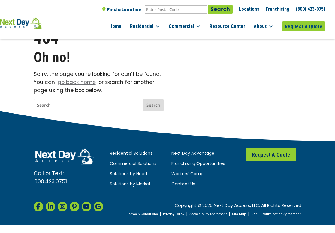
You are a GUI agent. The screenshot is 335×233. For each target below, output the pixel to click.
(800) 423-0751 (311, 9)
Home (126, 24)
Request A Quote (303, 24)
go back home (77, 82)
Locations (249, 9)
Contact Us (183, 184)
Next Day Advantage (192, 153)
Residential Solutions (131, 153)
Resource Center (231, 24)
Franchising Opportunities (198, 163)
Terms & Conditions (163, 214)
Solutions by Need (128, 174)
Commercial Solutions (133, 163)
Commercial (191, 24)
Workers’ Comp (187, 174)
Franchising (277, 9)
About (266, 24)
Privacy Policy (201, 214)
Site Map (278, 214)
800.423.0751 (50, 182)
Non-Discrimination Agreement (275, 218)
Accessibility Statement (241, 214)
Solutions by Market (130, 184)
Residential (154, 24)
